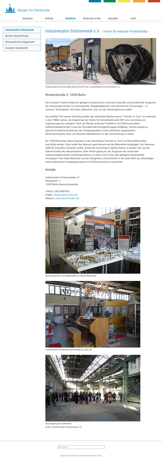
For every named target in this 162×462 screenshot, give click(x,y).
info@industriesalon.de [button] (65, 194)
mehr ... (134, 18)
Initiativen (70, 18)
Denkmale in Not (92, 18)
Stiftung (49, 18)
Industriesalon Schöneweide (19, 29)
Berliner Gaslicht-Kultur (17, 35)
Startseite (27, 18)
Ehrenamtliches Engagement (19, 41)
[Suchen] (81, 447)
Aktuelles (113, 18)
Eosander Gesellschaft (16, 47)
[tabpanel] (100, 31)
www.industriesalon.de (67, 198)
